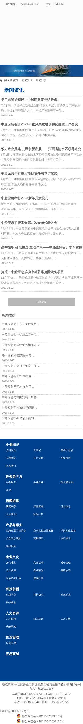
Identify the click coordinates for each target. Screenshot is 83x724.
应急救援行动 (13, 578)
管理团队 (11, 458)
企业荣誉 (38, 570)
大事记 (37, 450)
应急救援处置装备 (43, 530)
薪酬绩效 (11, 626)
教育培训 (38, 618)
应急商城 (12, 654)
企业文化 (12, 557)
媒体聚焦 (38, 506)
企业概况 (12, 444)
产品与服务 (14, 525)
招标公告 (38, 514)
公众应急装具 (13, 538)
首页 (15, 80)
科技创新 (12, 589)
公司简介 (11, 450)
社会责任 (66, 562)
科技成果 (66, 594)
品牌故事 (66, 570)
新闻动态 (41, 80)
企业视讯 (11, 514)
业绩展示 (66, 538)
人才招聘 (11, 618)
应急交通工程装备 (16, 530)
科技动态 (38, 594)
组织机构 (66, 458)
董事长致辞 (67, 450)
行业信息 (66, 506)
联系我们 (11, 465)
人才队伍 (66, 618)
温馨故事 (38, 578)
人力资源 (12, 613)
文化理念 (11, 562)
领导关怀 (11, 570)
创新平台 (11, 594)
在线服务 (11, 546)
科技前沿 (11, 602)
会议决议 (38, 482)
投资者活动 (67, 482)
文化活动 (38, 562)
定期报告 (11, 482)
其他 (8, 490)
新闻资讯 (27, 80)
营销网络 (38, 538)
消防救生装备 (68, 530)
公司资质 (38, 458)
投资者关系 (14, 476)
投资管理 (12, 637)
